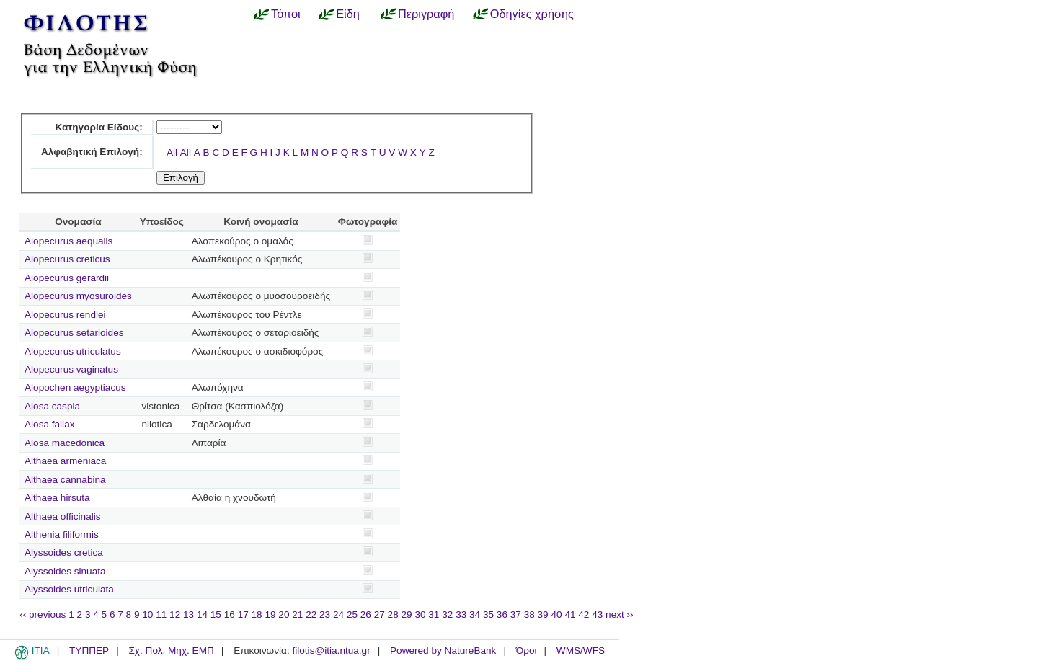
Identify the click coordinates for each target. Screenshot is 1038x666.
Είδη (348, 13)
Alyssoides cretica (64, 552)
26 (365, 614)
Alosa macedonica (65, 443)
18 (257, 614)
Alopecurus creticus (67, 259)
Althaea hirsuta (57, 497)
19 (270, 614)
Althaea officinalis (63, 516)
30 (419, 614)
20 (283, 614)
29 (407, 614)
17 (243, 614)
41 (569, 614)
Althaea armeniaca (65, 461)
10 (147, 614)
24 (338, 614)
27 (379, 614)
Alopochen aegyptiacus (75, 387)
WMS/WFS (580, 650)
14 (202, 614)
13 (188, 614)
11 (161, 614)
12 (174, 614)
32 (447, 614)
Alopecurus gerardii (67, 277)
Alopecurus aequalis (68, 241)
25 (352, 614)
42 (583, 614)
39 (543, 614)
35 (488, 614)
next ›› (620, 614)
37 (515, 614)
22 (311, 614)
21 (297, 614)
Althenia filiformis (62, 534)
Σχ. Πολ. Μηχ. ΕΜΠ (170, 650)
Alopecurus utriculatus (73, 351)
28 (393, 614)
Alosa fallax (50, 424)
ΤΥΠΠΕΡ (89, 650)
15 (215, 614)
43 (597, 614)
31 (433, 614)
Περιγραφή (426, 13)
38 (529, 614)
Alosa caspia (52, 406)
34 (474, 614)
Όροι (526, 650)
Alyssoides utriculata (69, 589)
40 (556, 614)
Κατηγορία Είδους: (98, 127)
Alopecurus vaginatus (71, 369)
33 (461, 614)
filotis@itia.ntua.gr (331, 650)
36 (502, 614)
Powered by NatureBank (443, 650)
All (172, 152)
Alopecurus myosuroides (78, 295)
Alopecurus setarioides (74, 332)
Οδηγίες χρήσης (532, 13)
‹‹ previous (42, 614)
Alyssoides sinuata (65, 571)
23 (324, 614)
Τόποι (286, 13)
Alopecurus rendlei (65, 314)
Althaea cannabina (65, 479)
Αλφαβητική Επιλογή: (92, 151)
